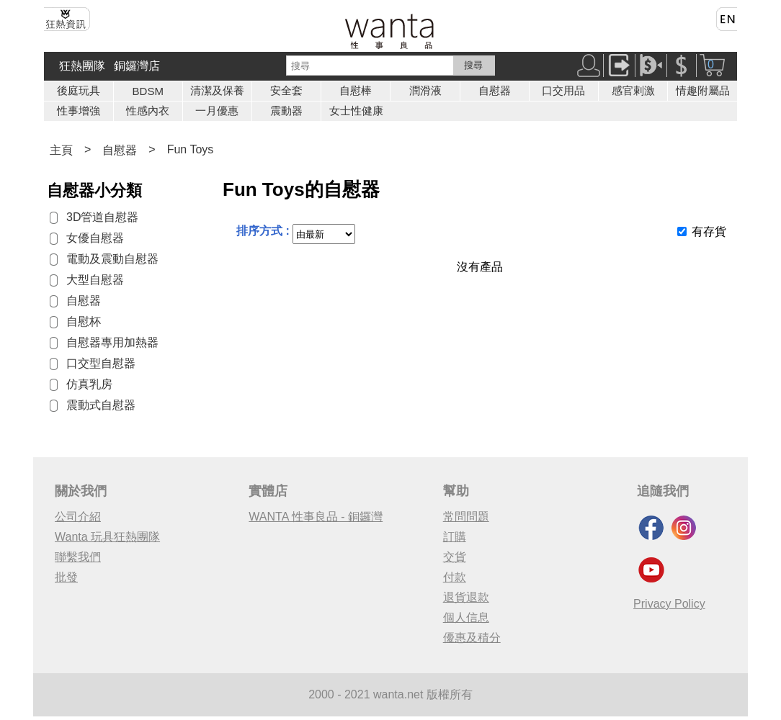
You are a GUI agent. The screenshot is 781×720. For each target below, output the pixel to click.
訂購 (454, 537)
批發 (66, 577)
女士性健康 (356, 110)
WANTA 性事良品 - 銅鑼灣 (316, 516)
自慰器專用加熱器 (112, 342)
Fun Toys (190, 149)
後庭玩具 (78, 90)
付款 (454, 577)
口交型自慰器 (100, 363)
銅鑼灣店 (137, 66)
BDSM (148, 91)
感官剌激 (633, 90)
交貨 (454, 557)
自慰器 (494, 90)
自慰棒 (355, 90)
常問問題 (466, 516)
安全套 (286, 90)
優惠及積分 (472, 637)
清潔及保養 (217, 90)
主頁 (61, 150)
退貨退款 (466, 597)
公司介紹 (78, 516)
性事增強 (78, 110)
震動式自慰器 (100, 405)
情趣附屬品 (703, 90)
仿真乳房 (89, 384)
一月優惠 (216, 110)
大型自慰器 (95, 280)
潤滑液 (425, 90)
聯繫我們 (78, 557)
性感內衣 (147, 110)
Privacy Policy (669, 604)
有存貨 (709, 231)
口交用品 (563, 90)
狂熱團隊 (82, 66)
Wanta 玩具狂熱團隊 (107, 537)
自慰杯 (83, 321)
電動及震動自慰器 (112, 259)
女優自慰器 (95, 238)
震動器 (286, 110)
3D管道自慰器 (102, 217)
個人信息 (466, 617)
